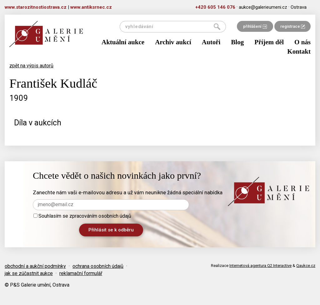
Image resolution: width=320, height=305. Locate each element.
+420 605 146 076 (215, 7)
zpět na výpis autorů (31, 66)
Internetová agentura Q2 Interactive (260, 265)
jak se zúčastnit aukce (29, 273)
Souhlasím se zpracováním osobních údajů (82, 216)
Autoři (211, 42)
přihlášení (255, 26)
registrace (292, 26)
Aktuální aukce (123, 42)
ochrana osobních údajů (97, 266)
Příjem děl (269, 42)
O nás (302, 42)
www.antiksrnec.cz (91, 7)
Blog (237, 42)
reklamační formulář (80, 273)
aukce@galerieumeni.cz (263, 7)
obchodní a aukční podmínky (35, 266)
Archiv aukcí (173, 42)
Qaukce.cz (305, 265)
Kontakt (299, 51)
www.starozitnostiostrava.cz (36, 7)
